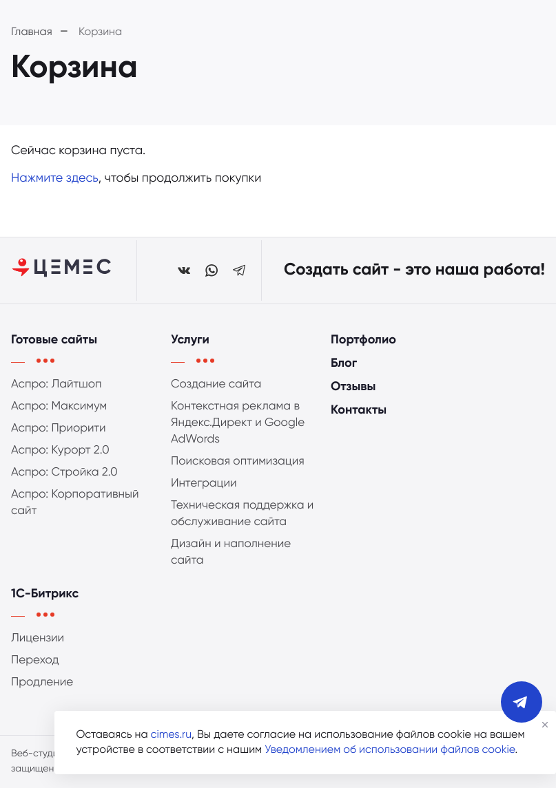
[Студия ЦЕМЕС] (62, 270)
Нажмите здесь (55, 179)
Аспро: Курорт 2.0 (60, 450)
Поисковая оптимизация (238, 461)
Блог (344, 364)
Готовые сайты (54, 340)
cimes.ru (171, 735)
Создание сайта (216, 384)
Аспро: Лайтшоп (56, 384)
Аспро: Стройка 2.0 (64, 472)
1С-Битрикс (45, 594)
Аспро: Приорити (58, 428)
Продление (42, 682)
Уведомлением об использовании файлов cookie (390, 750)
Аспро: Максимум (59, 406)
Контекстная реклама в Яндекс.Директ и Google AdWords (238, 423)
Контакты (359, 411)
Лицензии (37, 638)
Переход (35, 660)
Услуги (190, 340)
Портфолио (363, 340)
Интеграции (204, 483)
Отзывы (353, 387)
